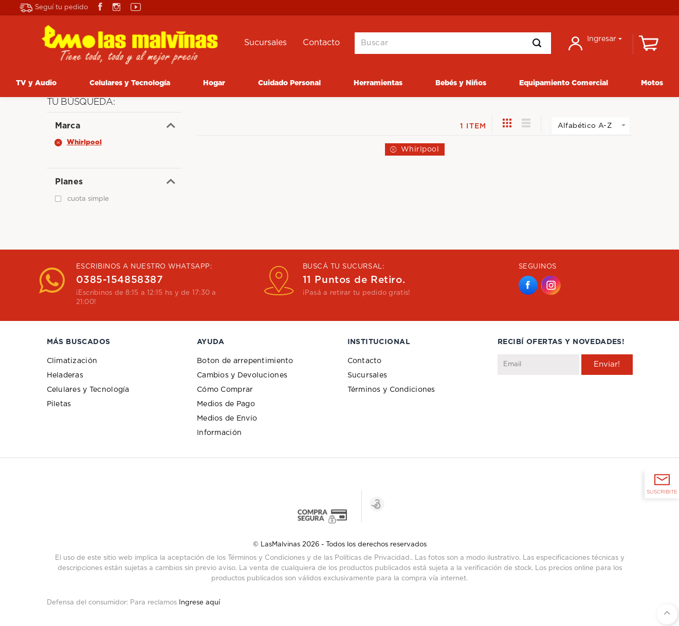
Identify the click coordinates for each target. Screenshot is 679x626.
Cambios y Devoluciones (242, 375)
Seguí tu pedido (54, 8)
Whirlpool (420, 149)
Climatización (72, 361)
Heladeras (65, 375)
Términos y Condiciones (391, 389)
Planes (69, 182)
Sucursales (367, 375)
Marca (68, 126)
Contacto (364, 361)
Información (219, 433)
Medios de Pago (226, 404)
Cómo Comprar (225, 389)
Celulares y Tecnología (88, 389)
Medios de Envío (227, 418)
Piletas (59, 404)
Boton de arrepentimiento (245, 361)
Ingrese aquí (199, 602)
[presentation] (576, 400)
